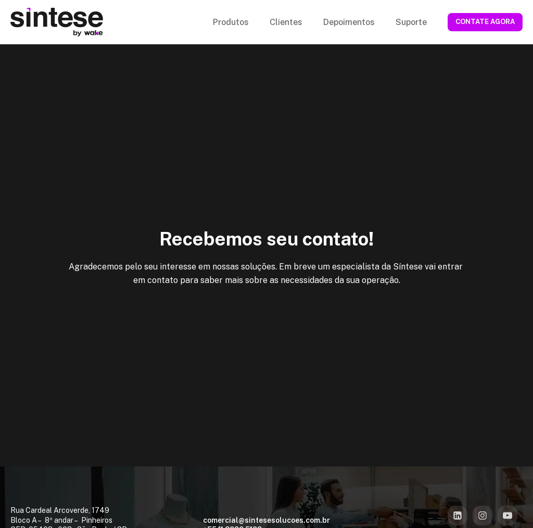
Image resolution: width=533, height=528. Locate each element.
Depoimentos (349, 22)
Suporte (411, 22)
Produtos (231, 22)
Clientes (286, 22)
